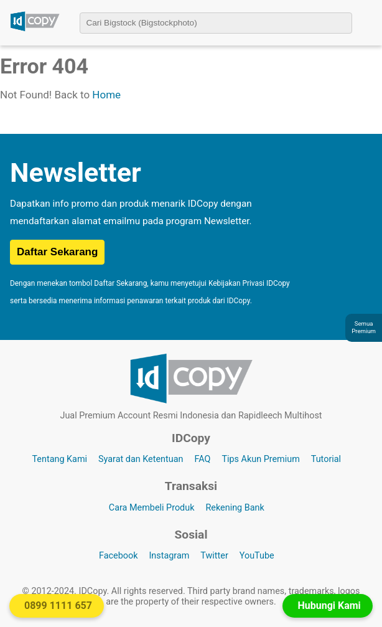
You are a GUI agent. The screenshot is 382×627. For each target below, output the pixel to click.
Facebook (118, 555)
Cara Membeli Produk (152, 507)
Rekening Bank (234, 507)
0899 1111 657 (58, 605)
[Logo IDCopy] (35, 29)
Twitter (214, 555)
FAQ (202, 459)
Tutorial (326, 459)
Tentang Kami (59, 459)
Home (106, 94)
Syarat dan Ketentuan (140, 459)
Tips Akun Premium (260, 459)
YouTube (257, 555)
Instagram (169, 555)
